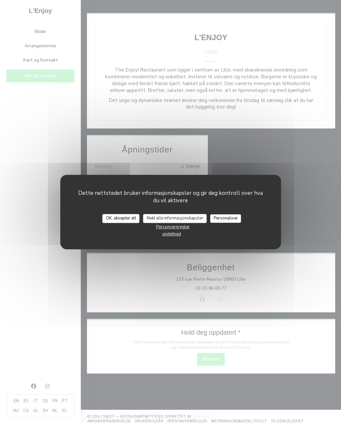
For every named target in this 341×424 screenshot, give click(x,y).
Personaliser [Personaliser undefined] (226, 218)
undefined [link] (171, 234)
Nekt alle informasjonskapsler (175, 218)
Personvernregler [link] (173, 227)
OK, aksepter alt (121, 218)
